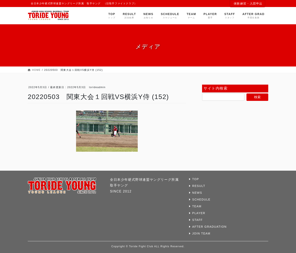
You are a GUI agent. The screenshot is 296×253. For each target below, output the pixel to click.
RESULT (198, 186)
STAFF (197, 220)
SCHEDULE (201, 199)
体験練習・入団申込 (248, 3)
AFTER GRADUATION (209, 226)
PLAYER (198, 213)
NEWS (197, 192)
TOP (195, 179)
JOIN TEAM (201, 233)
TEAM (196, 206)
